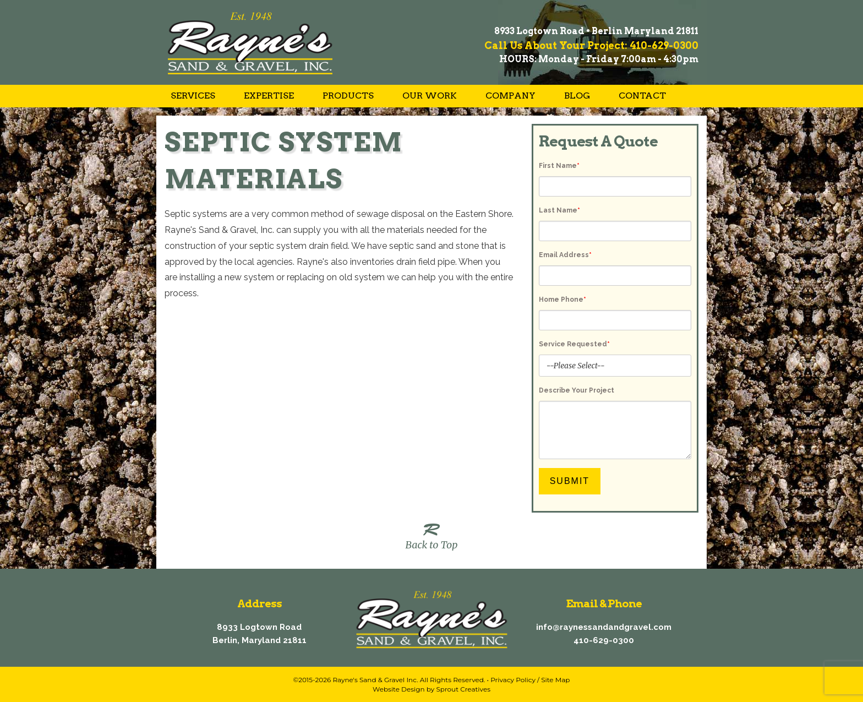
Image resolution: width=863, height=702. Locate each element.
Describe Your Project (576, 390)
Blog (577, 95)
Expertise (269, 95)
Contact (642, 95)
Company (510, 95)
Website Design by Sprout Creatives (431, 689)
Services (193, 95)
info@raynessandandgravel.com (603, 627)
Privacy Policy (513, 680)
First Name (559, 166)
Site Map (555, 680)
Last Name (559, 210)
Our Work (429, 95)
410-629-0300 (603, 640)
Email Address (565, 255)
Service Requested (574, 344)
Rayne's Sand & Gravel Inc (374, 680)
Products (348, 95)
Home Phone (562, 299)
